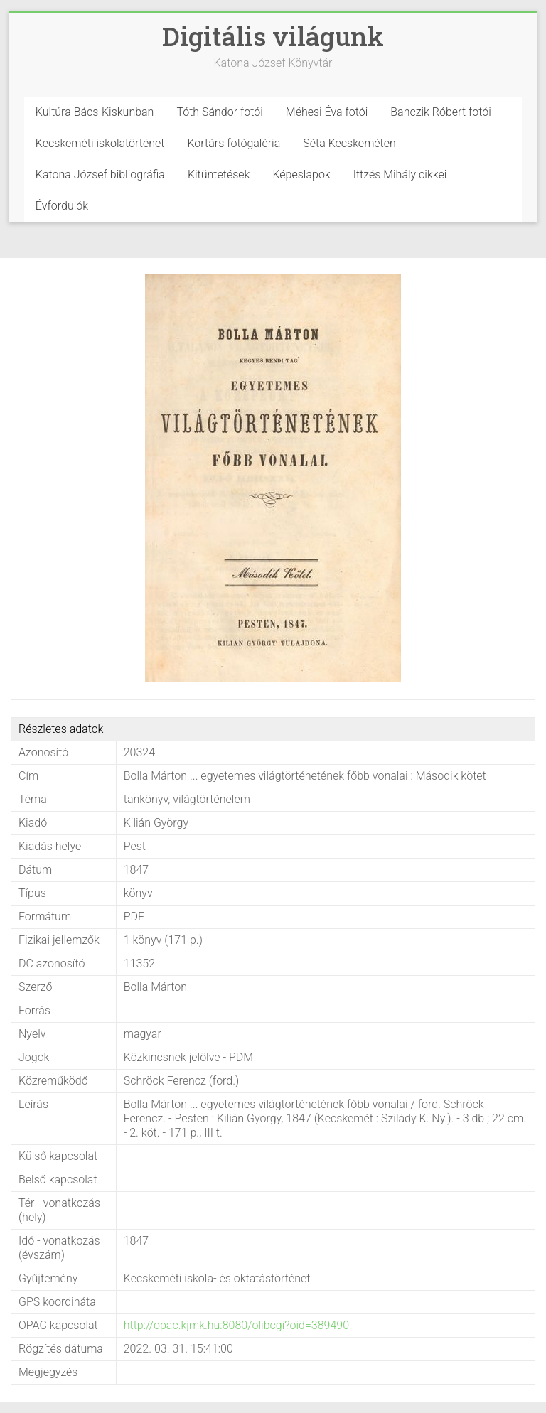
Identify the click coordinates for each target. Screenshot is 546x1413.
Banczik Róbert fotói (440, 112)
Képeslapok (301, 174)
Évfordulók (62, 206)
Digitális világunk (273, 36)
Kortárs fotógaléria (233, 143)
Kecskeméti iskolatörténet (100, 143)
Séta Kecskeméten (349, 143)
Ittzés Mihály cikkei (400, 174)
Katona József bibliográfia (100, 174)
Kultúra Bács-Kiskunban (95, 112)
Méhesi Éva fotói (327, 112)
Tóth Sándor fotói (219, 112)
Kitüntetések (219, 174)
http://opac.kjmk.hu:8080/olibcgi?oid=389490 (236, 1325)
